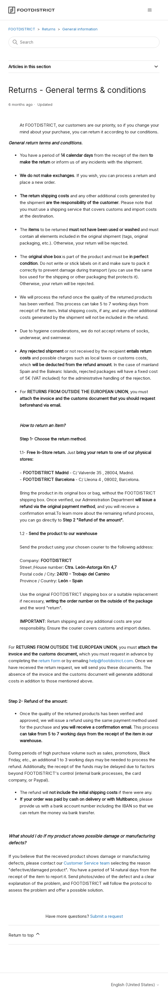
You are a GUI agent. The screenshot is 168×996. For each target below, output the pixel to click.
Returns (49, 29)
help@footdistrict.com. (111, 660)
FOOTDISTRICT (21, 29)
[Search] (84, 42)
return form (49, 660)
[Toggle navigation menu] (150, 10)
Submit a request (106, 916)
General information (80, 29)
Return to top (24, 934)
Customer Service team (87, 863)
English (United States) (135, 984)
